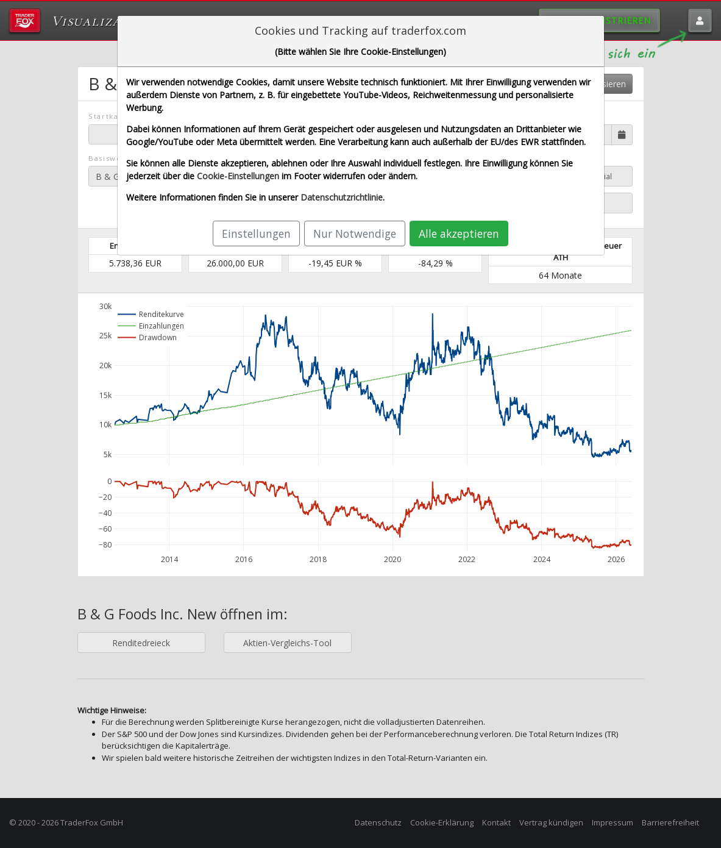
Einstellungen (256, 233)
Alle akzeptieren (459, 233)
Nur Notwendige (354, 233)
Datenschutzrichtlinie (341, 197)
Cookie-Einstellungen (238, 176)
